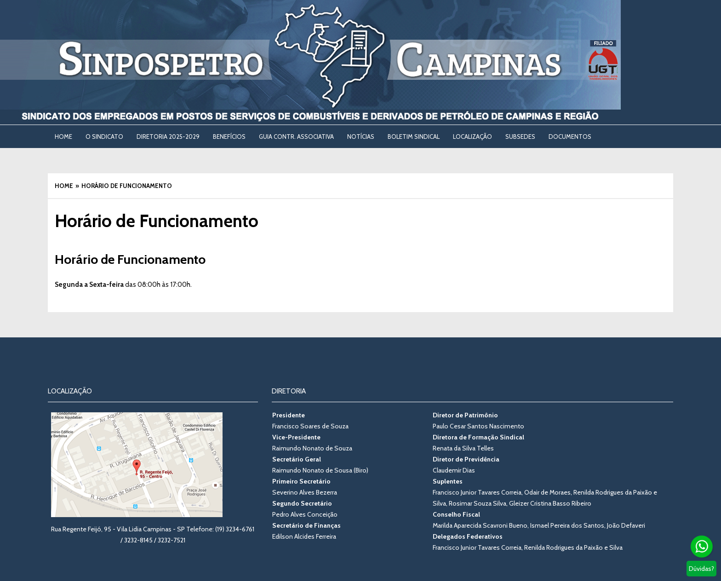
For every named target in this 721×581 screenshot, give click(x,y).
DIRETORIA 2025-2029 (168, 136)
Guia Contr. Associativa (296, 136)
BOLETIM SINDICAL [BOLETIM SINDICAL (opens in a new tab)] (414, 136)
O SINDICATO (104, 136)
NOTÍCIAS (360, 136)
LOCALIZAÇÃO (472, 136)
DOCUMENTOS (570, 136)
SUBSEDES (520, 136)
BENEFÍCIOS (229, 136)
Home (63, 136)
